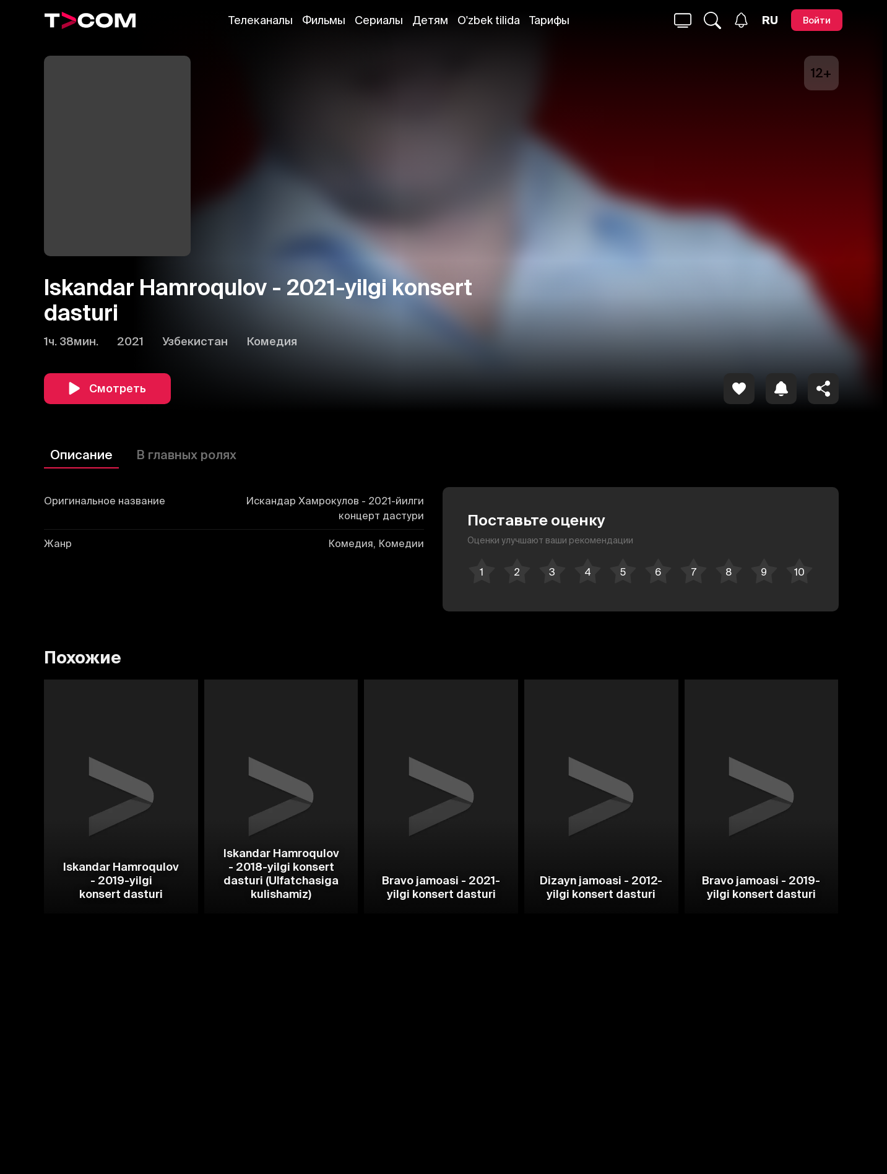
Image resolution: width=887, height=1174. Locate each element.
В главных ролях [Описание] (186, 454)
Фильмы (323, 20)
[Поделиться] (823, 388)
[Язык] (770, 20)
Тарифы (549, 20)
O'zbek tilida (488, 20)
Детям (430, 20)
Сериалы (379, 20)
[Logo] (90, 20)
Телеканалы (260, 20)
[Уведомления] (741, 20)
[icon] (739, 388)
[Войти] (816, 20)
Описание (81, 454)
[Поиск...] (682, 20)
